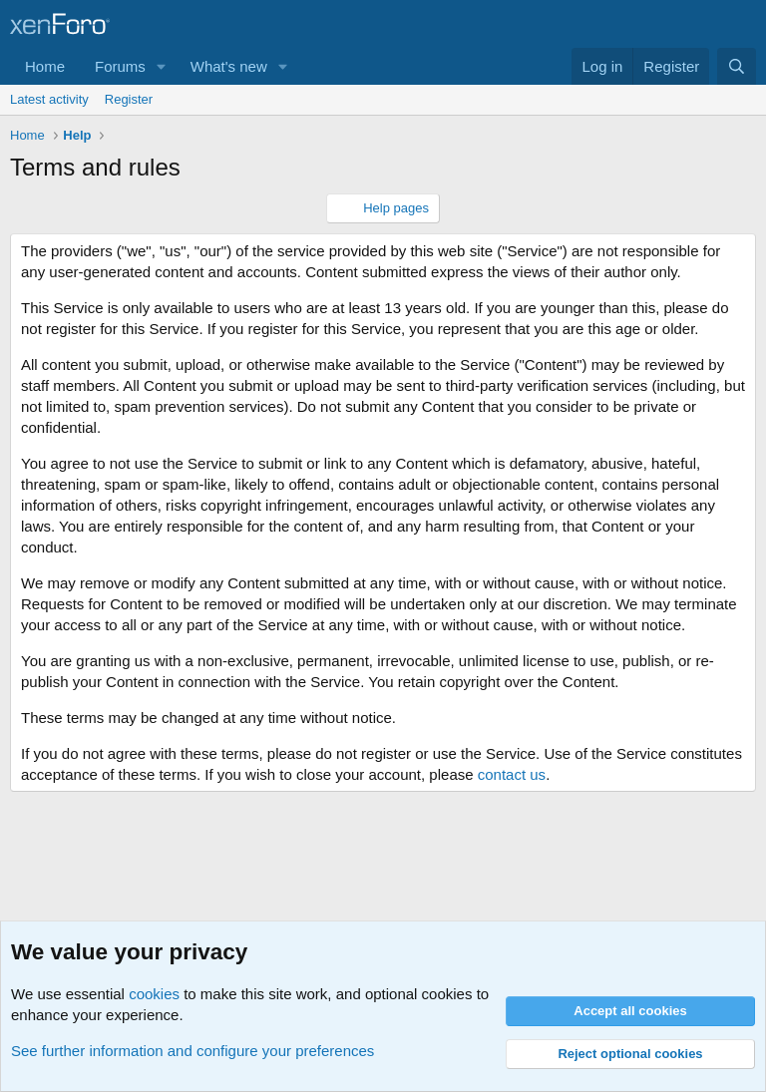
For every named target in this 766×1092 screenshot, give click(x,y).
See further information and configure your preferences (192, 1050)
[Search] (736, 66)
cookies (154, 993)
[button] (162, 66)
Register (129, 99)
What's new (229, 66)
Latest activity (49, 99)
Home (45, 66)
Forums (120, 66)
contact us (512, 774)
